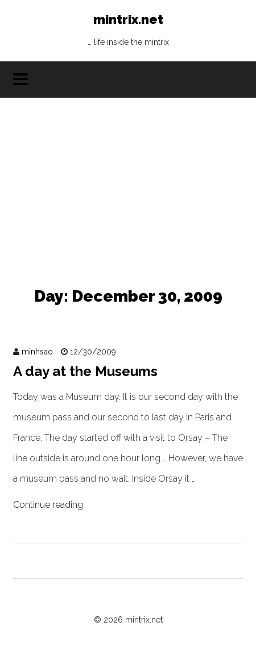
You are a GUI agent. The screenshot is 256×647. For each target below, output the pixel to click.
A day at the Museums (85, 371)
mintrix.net (128, 32)
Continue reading (48, 504)
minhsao (37, 351)
